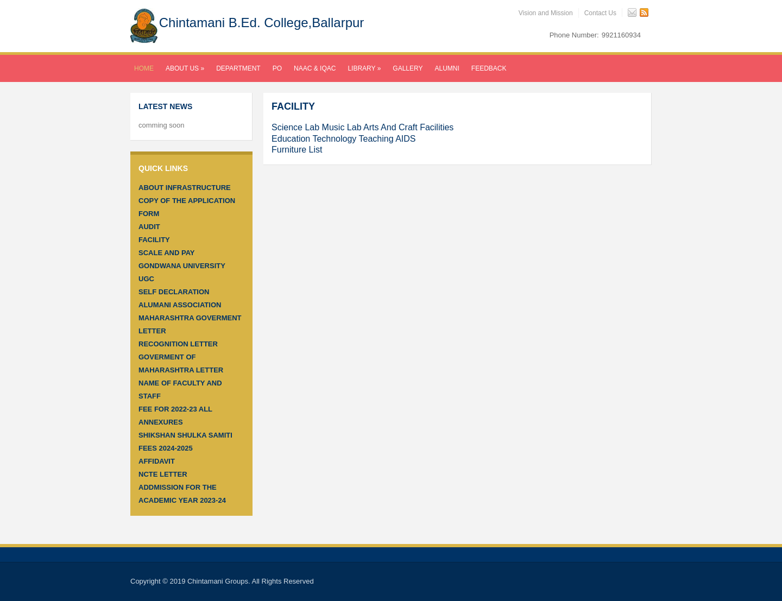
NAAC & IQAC (315, 68)
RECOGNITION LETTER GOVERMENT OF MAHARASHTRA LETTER (180, 357)
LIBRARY (364, 68)
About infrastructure (184, 188)
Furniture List (297, 149)
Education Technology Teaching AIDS (343, 138)
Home (144, 68)
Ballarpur (338, 22)
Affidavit (156, 461)
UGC (146, 279)
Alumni (447, 68)
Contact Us (600, 13)
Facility (154, 240)
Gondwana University (181, 266)
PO (277, 68)
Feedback (489, 68)
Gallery (407, 68)
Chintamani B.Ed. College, (261, 22)
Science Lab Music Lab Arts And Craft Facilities (362, 127)
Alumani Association (179, 305)
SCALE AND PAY (166, 253)
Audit (149, 227)
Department (238, 68)
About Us (185, 68)
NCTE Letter (162, 474)
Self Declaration (173, 292)
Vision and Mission (546, 13)
